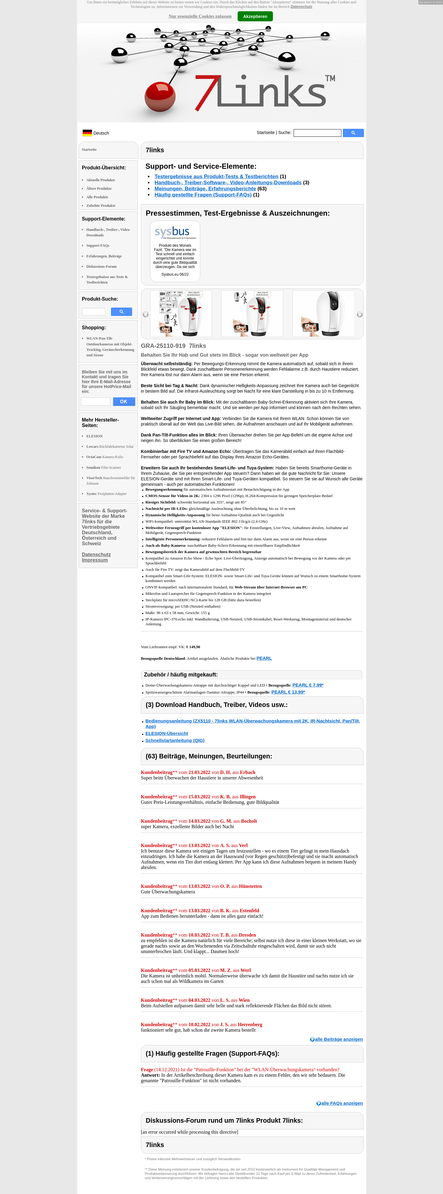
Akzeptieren (255, 16)
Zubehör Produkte (100, 205)
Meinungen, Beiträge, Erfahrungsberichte (205, 189)
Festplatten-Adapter (106, 494)
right (360, 314)
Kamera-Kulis (104, 457)
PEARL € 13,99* (288, 691)
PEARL (264, 658)
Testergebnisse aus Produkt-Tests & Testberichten (216, 176)
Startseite (266, 132)
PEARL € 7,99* (307, 684)
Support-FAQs (97, 245)
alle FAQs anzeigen (342, 1103)
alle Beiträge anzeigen (339, 1039)
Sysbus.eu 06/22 (175, 274)
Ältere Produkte (99, 188)
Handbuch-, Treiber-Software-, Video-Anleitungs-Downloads (228, 182)
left (145, 314)
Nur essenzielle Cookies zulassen (200, 16)
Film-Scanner (103, 467)
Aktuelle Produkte (100, 180)
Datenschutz (301, 7)
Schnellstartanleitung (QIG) (174, 740)
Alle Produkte (97, 197)
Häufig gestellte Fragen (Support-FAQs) (203, 195)
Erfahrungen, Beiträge (104, 256)
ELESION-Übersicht (166, 733)
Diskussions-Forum (101, 266)
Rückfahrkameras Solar (110, 446)
